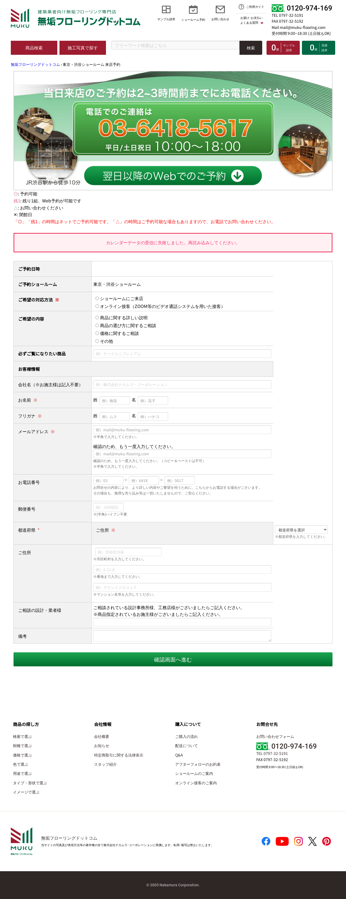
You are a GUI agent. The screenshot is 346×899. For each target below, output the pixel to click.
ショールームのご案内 (194, 773)
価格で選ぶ (22, 755)
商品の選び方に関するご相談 (125, 325)
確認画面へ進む (173, 659)
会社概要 (101, 736)
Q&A (179, 755)
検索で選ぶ (22, 736)
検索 (251, 47)
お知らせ (101, 745)
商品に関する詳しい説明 (121, 317)
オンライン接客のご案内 (196, 782)
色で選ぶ (20, 764)
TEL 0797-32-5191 (287, 15)
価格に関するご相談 (117, 333)
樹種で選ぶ (22, 745)
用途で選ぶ (22, 773)
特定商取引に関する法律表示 (118, 755)
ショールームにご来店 (119, 298)
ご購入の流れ (186, 736)
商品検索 (34, 47)
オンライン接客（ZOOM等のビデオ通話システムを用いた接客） (160, 306)
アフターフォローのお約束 (198, 764)
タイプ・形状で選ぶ (30, 782)
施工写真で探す (83, 47)
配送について (186, 745)
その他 (104, 341)
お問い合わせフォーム (275, 736)
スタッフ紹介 (105, 764)
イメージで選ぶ (26, 792)
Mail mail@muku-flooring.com (298, 27)
